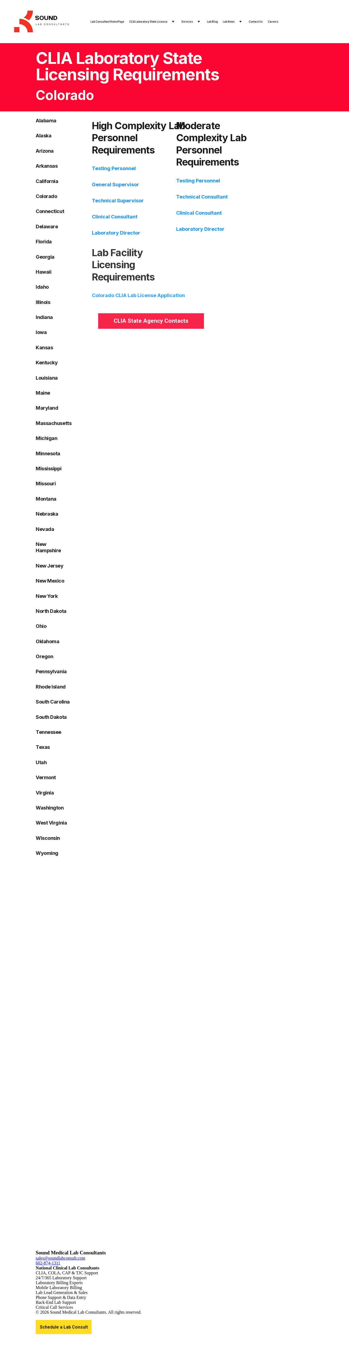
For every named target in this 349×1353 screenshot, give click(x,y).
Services (187, 21)
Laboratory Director (116, 233)
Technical (188, 197)
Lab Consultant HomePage (107, 21)
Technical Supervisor (118, 200)
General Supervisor (115, 184)
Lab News (229, 21)
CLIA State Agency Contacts (151, 322)
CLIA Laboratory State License (148, 21)
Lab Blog (212, 21)
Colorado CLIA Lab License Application (138, 299)
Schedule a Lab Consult (64, 1327)
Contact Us (256, 21)
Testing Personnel (114, 168)
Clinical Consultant (114, 217)
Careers (273, 21)
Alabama (46, 120)
